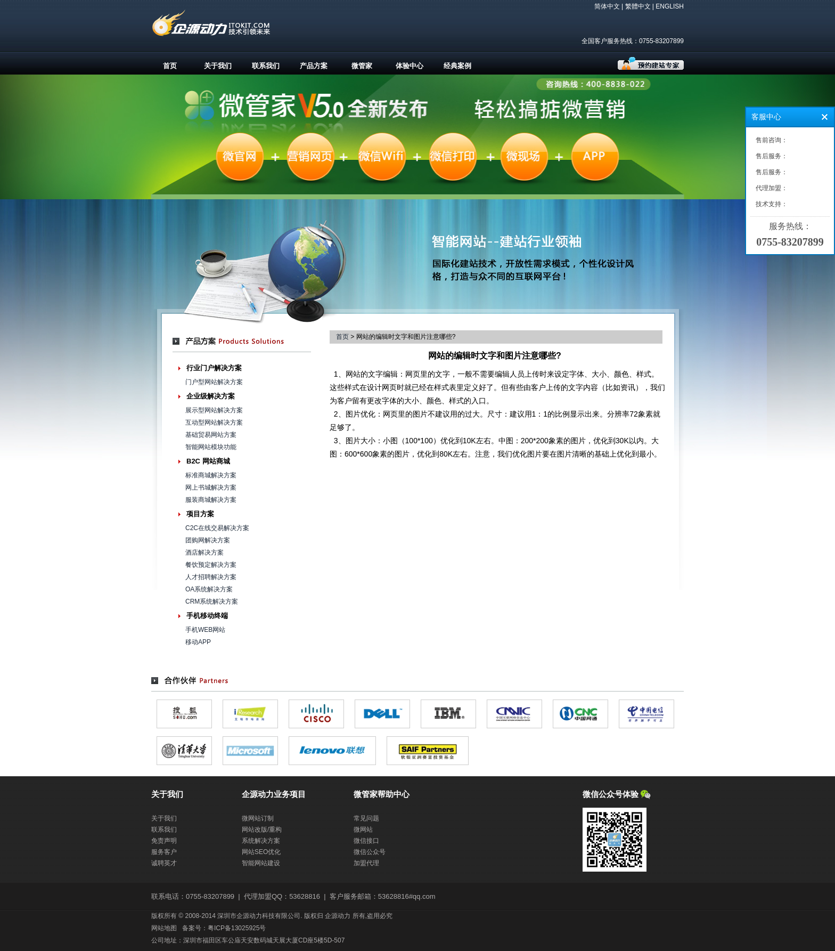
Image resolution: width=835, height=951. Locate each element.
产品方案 (314, 66)
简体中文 (607, 6)
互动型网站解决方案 (214, 422)
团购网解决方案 (207, 540)
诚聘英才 (164, 863)
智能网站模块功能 (210, 447)
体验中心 (409, 66)
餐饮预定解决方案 (210, 564)
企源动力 (337, 916)
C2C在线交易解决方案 (217, 528)
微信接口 (366, 840)
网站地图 (164, 928)
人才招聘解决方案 (210, 577)
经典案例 (457, 66)
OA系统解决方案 (209, 589)
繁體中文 (638, 6)
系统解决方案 (261, 840)
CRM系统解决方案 (211, 601)
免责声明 (164, 840)
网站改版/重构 (262, 829)
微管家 (361, 66)
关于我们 (218, 66)
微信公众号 (370, 852)
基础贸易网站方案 (210, 434)
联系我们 (266, 66)
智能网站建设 (261, 863)
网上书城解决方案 (210, 487)
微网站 (363, 829)
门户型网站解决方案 (214, 382)
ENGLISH (670, 6)
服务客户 (164, 852)
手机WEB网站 (205, 629)
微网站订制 (258, 818)
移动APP (198, 642)
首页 (170, 66)
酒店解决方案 (204, 552)
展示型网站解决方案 (214, 410)
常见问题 (366, 818)
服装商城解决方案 (210, 499)
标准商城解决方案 (210, 475)
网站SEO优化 (261, 852)
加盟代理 (366, 863)
